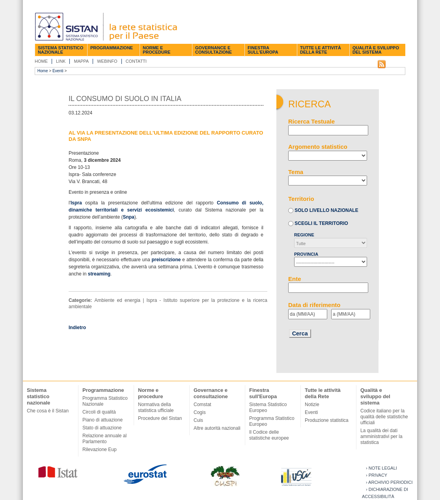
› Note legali (381, 468)
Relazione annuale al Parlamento (104, 438)
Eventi (57, 71)
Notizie (312, 404)
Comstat (202, 404)
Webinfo (107, 61)
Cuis (198, 420)
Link (60, 61)
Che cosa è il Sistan (48, 411)
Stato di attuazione (101, 428)
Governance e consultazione (213, 49)
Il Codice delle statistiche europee (269, 435)
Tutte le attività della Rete (320, 49)
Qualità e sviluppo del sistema (375, 49)
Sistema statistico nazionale (60, 49)
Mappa (81, 61)
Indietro (77, 327)
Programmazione (111, 47)
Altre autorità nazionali (217, 428)
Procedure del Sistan (160, 418)
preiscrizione (166, 259)
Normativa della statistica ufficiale (156, 407)
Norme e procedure (156, 49)
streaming (99, 274)
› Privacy (376, 475)
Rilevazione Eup (99, 449)
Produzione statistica (327, 420)
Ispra (76, 203)
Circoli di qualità (99, 412)
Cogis (200, 412)
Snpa (128, 217)
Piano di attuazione (102, 420)
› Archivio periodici (389, 482)
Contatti (136, 61)
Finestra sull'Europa (263, 49)
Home (41, 61)
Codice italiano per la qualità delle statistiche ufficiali (384, 416)
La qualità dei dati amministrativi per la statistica (381, 436)
